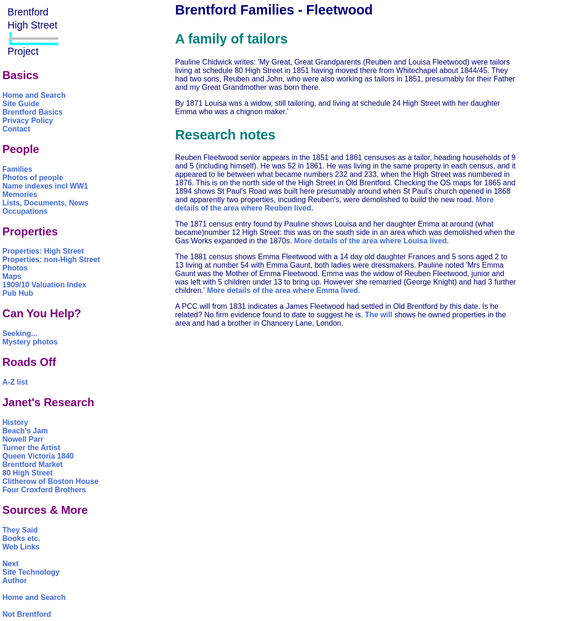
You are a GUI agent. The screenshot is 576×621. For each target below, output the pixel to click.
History (15, 422)
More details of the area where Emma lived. (283, 290)
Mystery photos (30, 342)
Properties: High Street (43, 251)
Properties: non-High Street (51, 259)
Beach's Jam (25, 431)
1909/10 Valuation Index (44, 285)
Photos (15, 268)
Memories (19, 194)
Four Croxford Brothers (44, 490)
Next (10, 564)
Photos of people (32, 178)
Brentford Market (32, 464)
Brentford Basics (32, 112)
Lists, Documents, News (45, 203)
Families (17, 169)
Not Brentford (26, 614)
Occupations (25, 211)
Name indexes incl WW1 (45, 186)
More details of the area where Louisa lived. (371, 241)
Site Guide (20, 104)
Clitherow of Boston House (50, 481)
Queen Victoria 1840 (38, 456)
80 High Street (27, 473)
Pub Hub (17, 293)
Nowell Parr (23, 439)
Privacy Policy (27, 120)
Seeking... (19, 333)
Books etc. (21, 538)
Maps (12, 276)
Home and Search (34, 95)
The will (379, 315)
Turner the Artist (31, 448)
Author (14, 580)
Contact (16, 129)
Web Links (21, 547)
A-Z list (15, 382)
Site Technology (30, 572)
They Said (20, 530)
